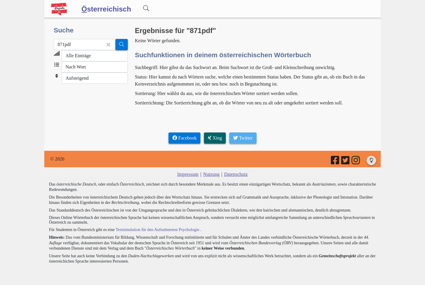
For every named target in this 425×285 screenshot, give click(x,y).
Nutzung (211, 174)
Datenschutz (235, 174)
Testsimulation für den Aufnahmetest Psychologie (157, 229)
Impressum (188, 174)
